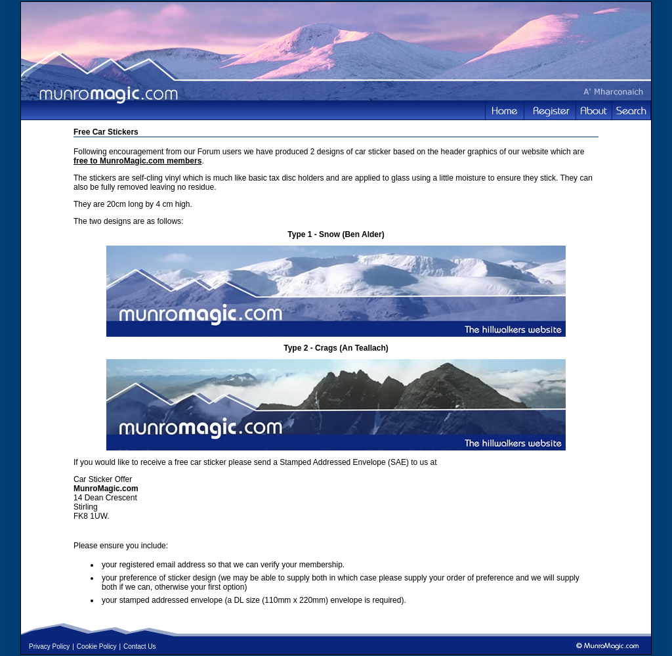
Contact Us (139, 646)
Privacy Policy (49, 646)
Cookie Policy (97, 646)
